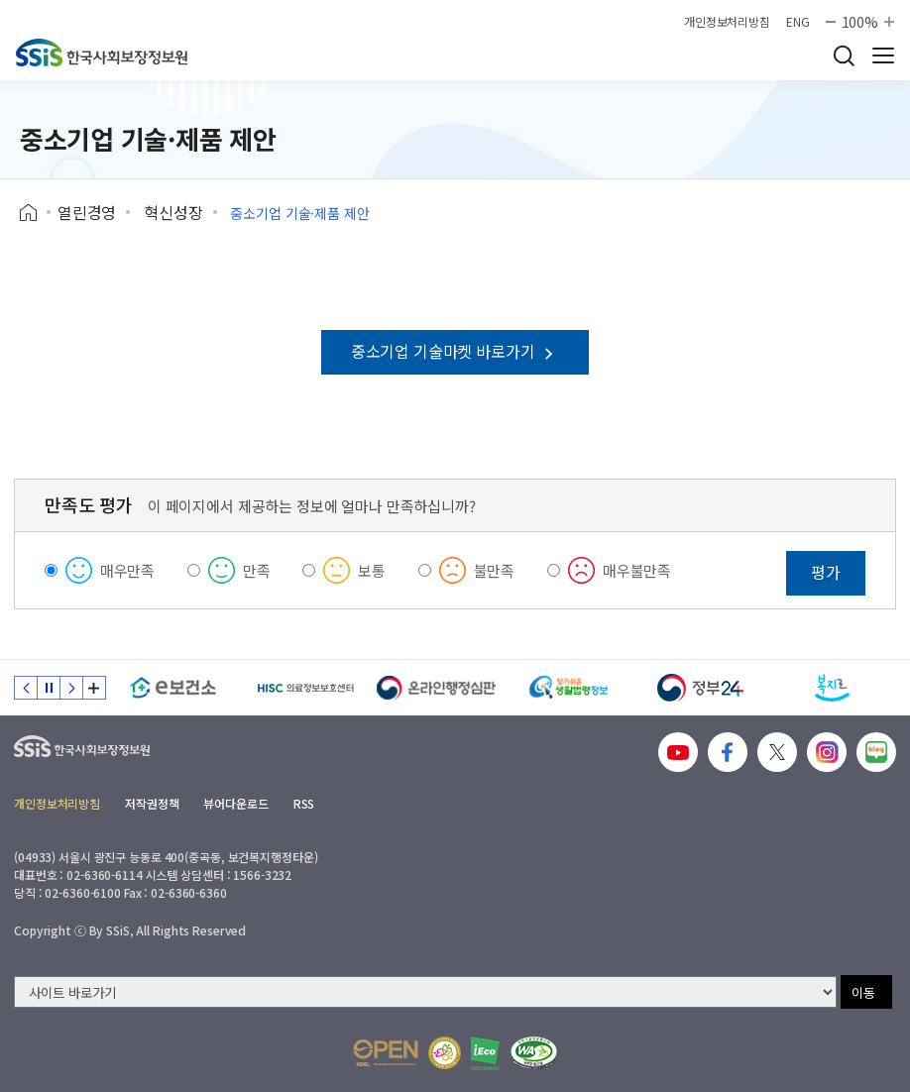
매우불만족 (637, 570)
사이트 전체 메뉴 (883, 55)
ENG (798, 22)
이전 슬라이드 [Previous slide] (26, 688)
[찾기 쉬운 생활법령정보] (568, 688)
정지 (48, 688)
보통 (372, 570)
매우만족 (127, 570)
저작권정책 (151, 803)
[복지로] (832, 688)
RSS (304, 803)
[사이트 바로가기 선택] (425, 992)
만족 (257, 570)
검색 (843, 55)
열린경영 (86, 212)
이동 (863, 992)
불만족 (494, 570)
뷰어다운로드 (235, 803)
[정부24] (700, 688)
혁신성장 (173, 212)
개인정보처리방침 (727, 22)
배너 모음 (94, 688)
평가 (826, 572)
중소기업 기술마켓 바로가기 (455, 351)
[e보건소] (173, 688)
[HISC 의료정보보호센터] (305, 688)
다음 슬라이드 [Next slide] (71, 688)
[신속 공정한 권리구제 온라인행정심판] (437, 688)
